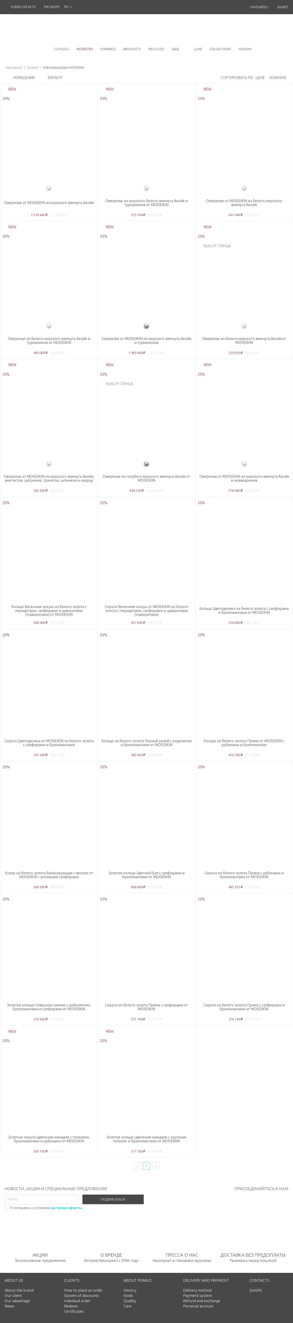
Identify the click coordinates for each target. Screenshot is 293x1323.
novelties (85, 49)
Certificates (74, 1311)
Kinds (128, 1295)
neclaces (156, 49)
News (9, 1306)
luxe (198, 49)
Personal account (198, 1306)
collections (220, 49)
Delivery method (197, 1290)
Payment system (197, 1295)
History (130, 1290)
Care (127, 1306)
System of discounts (81, 1295)
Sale (175, 49)
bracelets (132, 49)
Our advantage (17, 1301)
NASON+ (245, 49)
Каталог (33, 67)
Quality (130, 1301)
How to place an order (83, 1290)
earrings (108, 49)
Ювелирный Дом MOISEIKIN (63, 67)
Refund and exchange (201, 1301)
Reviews (71, 1306)
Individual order (77, 1301)
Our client (13, 1295)
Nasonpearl (14, 67)
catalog (61, 49)
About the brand (19, 1290)
